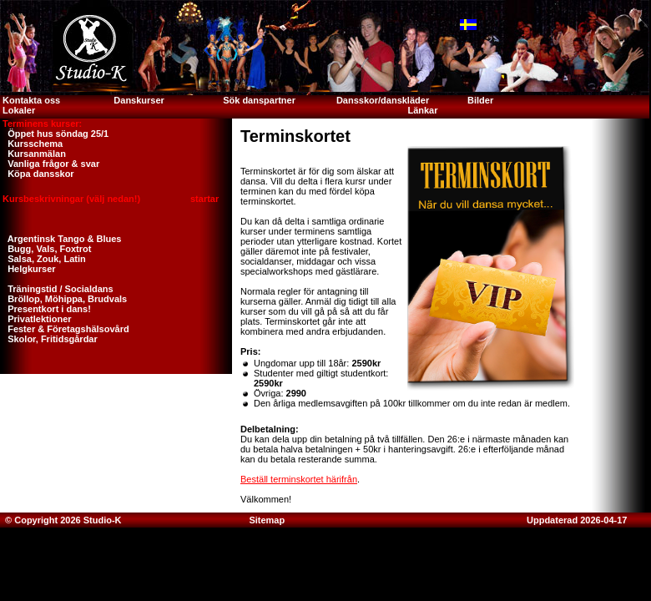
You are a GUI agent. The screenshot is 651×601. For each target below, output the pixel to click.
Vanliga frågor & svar (49, 164)
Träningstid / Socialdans (57, 289)
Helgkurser (28, 269)
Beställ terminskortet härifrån (298, 479)
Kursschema (31, 144)
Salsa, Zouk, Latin (43, 259)
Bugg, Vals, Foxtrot (45, 249)
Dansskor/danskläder (382, 100)
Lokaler (19, 110)
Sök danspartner (259, 100)
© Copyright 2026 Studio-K (62, 520)
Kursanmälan (33, 154)
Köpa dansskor (37, 174)
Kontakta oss (30, 100)
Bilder (481, 100)
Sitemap (267, 520)
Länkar (422, 110)
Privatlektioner (36, 319)
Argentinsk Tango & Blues (60, 239)
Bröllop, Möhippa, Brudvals (63, 299)
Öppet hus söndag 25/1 (54, 134)
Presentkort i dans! (45, 309)
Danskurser (139, 100)
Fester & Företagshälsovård (64, 329)
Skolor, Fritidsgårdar (49, 339)
